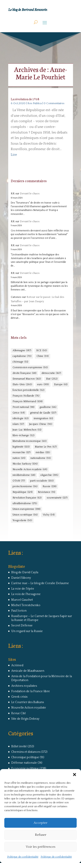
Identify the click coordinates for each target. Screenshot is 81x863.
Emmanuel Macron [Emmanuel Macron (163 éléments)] (27, 379)
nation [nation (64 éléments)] (19, 458)
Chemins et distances (25, 752)
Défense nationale (24, 763)
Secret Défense (22, 625)
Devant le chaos (30, 193)
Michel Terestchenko (25, 605)
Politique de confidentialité (22, 856)
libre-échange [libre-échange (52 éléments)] (23, 435)
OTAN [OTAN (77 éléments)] (19, 481)
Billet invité (19, 746)
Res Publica (34, 103)
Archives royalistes (24, 686)
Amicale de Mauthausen (27, 671)
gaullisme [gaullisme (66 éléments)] (48, 407)
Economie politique (25, 768)
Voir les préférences (40, 847)
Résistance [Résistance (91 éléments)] (46, 492)
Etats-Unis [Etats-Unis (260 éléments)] (22, 385)
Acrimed (17, 665)
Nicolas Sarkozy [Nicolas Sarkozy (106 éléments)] (25, 464)
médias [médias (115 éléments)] (43, 452)
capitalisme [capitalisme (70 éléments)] (22, 356)
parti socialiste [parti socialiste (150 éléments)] (42, 481)
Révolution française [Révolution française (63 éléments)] (27, 498)
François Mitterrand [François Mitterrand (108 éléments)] (28, 402)
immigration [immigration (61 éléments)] (43, 418)
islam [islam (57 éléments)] (18, 424)
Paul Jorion (19, 610)
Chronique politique (25, 757)
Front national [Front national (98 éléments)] (23, 407)
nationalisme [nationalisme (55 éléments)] (40, 458)
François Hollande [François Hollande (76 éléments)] (26, 396)
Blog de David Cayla (24, 572)
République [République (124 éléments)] (23, 492)
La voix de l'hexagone (26, 594)
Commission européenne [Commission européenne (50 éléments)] (30, 368)
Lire (14, 155)
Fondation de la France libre (30, 691)
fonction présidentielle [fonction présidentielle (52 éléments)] (28, 390)
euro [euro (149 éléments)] (43, 385)
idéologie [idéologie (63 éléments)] (21, 418)
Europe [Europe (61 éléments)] (60, 385)
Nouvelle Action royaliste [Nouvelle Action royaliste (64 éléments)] (30, 469)
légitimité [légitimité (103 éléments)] (21, 447)
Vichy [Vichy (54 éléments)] (49, 515)
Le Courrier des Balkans (27, 702)
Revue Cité (18, 713)
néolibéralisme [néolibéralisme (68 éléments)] (24, 475)
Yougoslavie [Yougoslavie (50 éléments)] (22, 520)
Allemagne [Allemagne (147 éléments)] (22, 351)
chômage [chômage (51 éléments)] (20, 362)
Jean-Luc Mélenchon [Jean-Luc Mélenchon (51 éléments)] (27, 430)
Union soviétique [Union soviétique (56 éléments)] (25, 515)
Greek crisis (19, 697)
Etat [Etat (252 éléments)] (51, 379)
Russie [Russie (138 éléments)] (49, 486)
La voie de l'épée (22, 588)
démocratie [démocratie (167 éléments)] (51, 373)
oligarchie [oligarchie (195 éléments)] (49, 475)
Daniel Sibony (21, 578)
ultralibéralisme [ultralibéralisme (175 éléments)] (25, 503)
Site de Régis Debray (25, 719)
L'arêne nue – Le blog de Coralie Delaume (40, 583)
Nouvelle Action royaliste (28, 707)
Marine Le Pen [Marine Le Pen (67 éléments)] (46, 447)
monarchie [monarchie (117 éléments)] (21, 452)
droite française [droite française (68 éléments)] (24, 373)
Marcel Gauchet (22, 600)
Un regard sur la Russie (27, 631)
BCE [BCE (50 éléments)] (41, 351)
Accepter (40, 823)
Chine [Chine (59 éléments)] (43, 356)
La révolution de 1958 (25, 99)
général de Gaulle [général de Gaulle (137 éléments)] (43, 413)
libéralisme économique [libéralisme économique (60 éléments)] (29, 441)
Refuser (40, 835)
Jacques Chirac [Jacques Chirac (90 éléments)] (40, 424)
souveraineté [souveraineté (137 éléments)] (57, 498)
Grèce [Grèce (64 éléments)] (19, 413)
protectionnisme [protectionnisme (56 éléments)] (25, 486)
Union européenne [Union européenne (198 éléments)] (26, 509)
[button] (74, 774)
